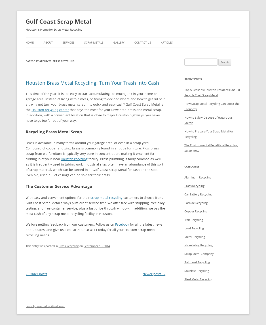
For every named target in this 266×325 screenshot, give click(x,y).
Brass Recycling (69, 246)
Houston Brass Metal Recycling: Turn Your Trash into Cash (92, 82)
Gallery (119, 42)
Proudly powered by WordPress (45, 306)
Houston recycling (74, 159)
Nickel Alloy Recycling (198, 245)
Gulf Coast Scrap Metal (58, 21)
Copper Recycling (195, 211)
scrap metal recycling (106, 197)
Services (68, 42)
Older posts (36, 274)
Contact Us (142, 42)
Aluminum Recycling (197, 177)
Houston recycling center (50, 110)
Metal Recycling (194, 237)
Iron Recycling (193, 220)
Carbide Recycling (196, 203)
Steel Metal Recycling (198, 279)
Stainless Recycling (196, 271)
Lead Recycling (194, 228)
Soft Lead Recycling (197, 262)
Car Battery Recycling (198, 194)
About (48, 42)
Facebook (122, 224)
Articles (167, 42)
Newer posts (154, 274)
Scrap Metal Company (199, 254)
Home (30, 42)
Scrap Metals (93, 42)
